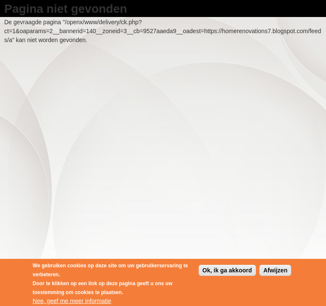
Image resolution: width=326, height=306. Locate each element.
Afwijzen (275, 272)
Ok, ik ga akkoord (227, 272)
